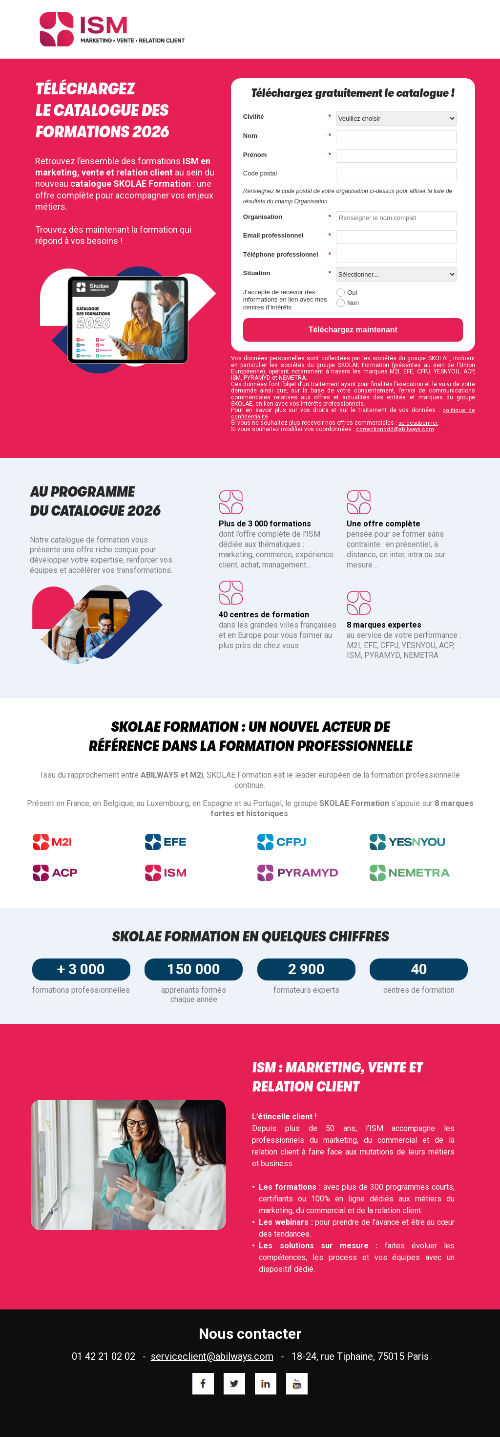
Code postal (260, 173)
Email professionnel (287, 236)
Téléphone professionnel (287, 255)
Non (353, 302)
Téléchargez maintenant (353, 330)
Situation (287, 273)
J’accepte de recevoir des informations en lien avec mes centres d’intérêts (285, 299)
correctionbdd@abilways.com (395, 429)
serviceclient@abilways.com (212, 1356)
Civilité (287, 117)
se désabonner (418, 423)
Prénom (287, 155)
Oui (352, 292)
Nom (287, 136)
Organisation (287, 217)
